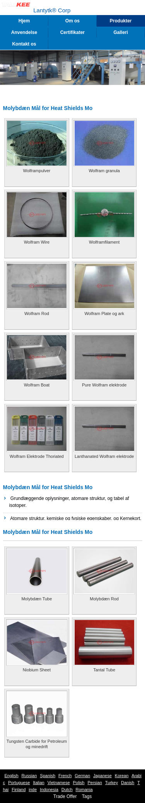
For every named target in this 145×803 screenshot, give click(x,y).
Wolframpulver (37, 170)
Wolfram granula (104, 170)
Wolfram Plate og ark (104, 313)
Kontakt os (24, 44)
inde (33, 789)
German (82, 775)
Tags (87, 796)
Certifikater (72, 32)
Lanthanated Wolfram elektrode (104, 456)
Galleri (121, 32)
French (65, 775)
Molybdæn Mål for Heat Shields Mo (48, 487)
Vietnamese (59, 782)
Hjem (24, 21)
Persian (94, 782)
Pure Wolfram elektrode (104, 385)
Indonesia (49, 789)
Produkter (121, 21)
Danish (127, 782)
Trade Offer (65, 796)
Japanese (102, 775)
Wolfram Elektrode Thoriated (37, 456)
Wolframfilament (104, 242)
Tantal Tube (104, 669)
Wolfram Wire (36, 242)
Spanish (47, 775)
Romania (84, 789)
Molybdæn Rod (104, 598)
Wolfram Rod (36, 313)
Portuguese (19, 782)
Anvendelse (24, 32)
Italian (38, 782)
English (12, 775)
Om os (72, 21)
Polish (79, 782)
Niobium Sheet (37, 669)
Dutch (67, 789)
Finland (19, 789)
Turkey (111, 782)
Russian (29, 775)
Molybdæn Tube (36, 598)
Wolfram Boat (36, 385)
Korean (121, 775)
